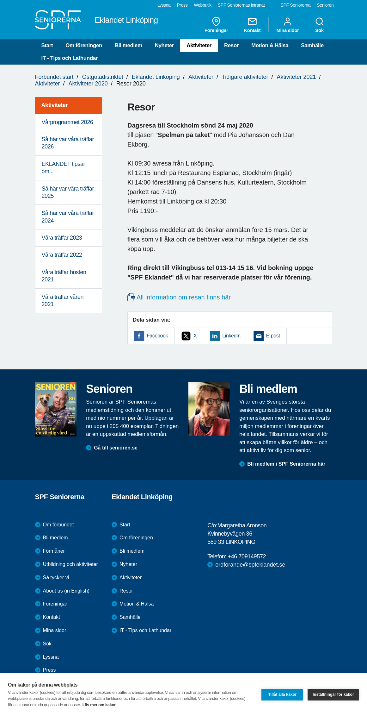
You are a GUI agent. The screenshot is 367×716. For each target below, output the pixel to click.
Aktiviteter (199, 45)
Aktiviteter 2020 (88, 83)
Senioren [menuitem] (325, 5)
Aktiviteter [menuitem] (54, 105)
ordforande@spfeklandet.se (250, 565)
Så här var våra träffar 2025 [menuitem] (68, 192)
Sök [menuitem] (319, 25)
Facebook (157, 335)
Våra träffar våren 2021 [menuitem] (63, 300)
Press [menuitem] (182, 5)
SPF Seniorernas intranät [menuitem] (241, 5)
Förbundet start (54, 77)
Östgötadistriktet (102, 77)
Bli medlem (128, 45)
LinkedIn (231, 335)
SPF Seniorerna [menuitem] (296, 5)
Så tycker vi (56, 577)
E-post (273, 335)
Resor (231, 45)
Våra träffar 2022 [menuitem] (62, 255)
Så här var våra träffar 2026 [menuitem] (68, 143)
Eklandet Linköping (156, 77)
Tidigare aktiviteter (245, 77)
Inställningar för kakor (333, 694)
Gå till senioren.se (116, 447)
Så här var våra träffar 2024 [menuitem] (68, 216)
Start (47, 45)
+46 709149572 (247, 556)
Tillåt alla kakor (282, 694)
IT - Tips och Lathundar (69, 58)
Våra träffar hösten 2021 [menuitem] (64, 276)
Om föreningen (83, 45)
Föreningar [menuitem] (216, 25)
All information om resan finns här (184, 297)
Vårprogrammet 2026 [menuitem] (67, 122)
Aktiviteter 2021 (296, 77)
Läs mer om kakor (99, 704)
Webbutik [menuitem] (202, 5)
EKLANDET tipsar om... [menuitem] (63, 167)
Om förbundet (58, 524)
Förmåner (54, 551)
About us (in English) (66, 591)
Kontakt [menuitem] (252, 25)
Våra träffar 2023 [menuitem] (62, 238)
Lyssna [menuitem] (164, 5)
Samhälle (312, 45)
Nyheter (164, 45)
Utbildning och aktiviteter (70, 564)
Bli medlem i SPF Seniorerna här (286, 464)
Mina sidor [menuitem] (287, 25)
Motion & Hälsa (269, 45)
